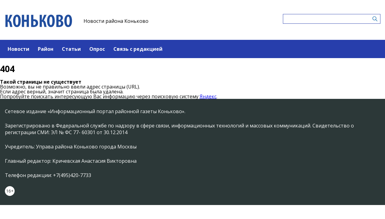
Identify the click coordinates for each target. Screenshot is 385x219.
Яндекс (208, 96)
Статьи (71, 49)
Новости (18, 49)
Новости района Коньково (116, 21)
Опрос (97, 49)
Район (45, 49)
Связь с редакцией (137, 49)
